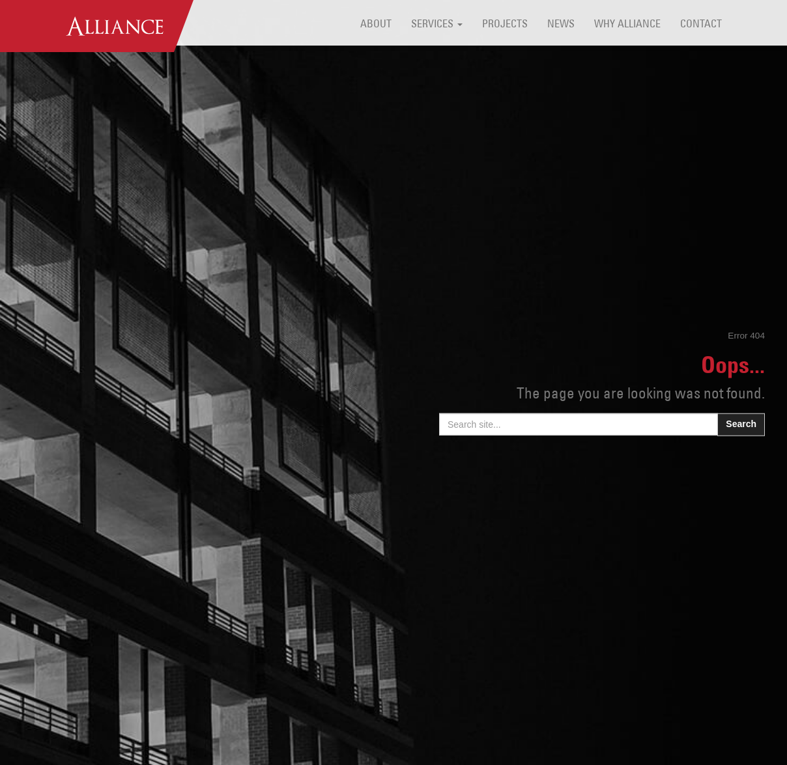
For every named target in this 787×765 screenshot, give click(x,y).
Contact (701, 25)
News (561, 25)
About (376, 25)
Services (437, 25)
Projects (505, 25)
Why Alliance (627, 25)
